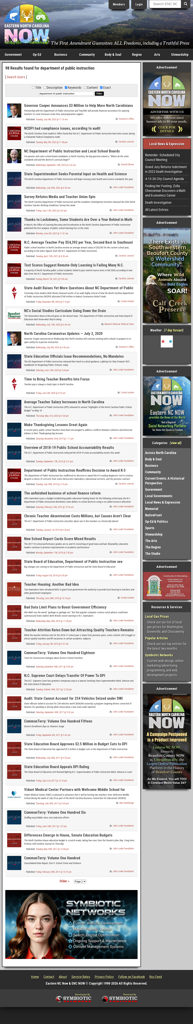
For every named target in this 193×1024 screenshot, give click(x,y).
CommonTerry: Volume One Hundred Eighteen (59, 653)
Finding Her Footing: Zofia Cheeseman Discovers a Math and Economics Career (165, 190)
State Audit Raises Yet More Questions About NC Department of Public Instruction (78, 290)
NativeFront (153, 515)
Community (87, 55)
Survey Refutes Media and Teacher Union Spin (59, 196)
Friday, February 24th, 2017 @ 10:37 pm (53, 872)
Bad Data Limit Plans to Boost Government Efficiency (65, 607)
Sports (149, 528)
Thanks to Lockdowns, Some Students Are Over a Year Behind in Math (78, 219)
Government (13, 55)
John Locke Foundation (123, 187)
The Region (153, 547)
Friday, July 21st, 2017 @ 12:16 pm (51, 780)
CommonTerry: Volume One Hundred (52, 858)
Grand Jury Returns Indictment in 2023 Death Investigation (166, 169)
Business (60, 55)
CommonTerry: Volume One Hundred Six (55, 812)
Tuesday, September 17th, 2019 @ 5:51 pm (54, 461)
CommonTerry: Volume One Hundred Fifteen (58, 721)
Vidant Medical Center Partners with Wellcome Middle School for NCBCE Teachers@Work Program (74, 791)
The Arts (151, 541)
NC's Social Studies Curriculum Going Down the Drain (65, 310)
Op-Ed (37, 55)
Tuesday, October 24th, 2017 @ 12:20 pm (54, 689)
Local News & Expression (162, 502)
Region (137, 55)
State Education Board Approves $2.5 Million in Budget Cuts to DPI (75, 744)
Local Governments (158, 496)
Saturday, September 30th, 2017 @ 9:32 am (55, 712)
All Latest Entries (156, 210)
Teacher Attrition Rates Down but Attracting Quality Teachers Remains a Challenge (79, 632)
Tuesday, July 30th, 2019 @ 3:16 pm (52, 484)
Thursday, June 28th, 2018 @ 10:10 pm (53, 598)
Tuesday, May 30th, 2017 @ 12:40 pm (52, 849)
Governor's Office (126, 119)
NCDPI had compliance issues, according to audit (62, 128)
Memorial (151, 509)
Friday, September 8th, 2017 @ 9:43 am (53, 735)
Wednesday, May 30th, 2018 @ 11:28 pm (54, 621)
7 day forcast (173, 330)
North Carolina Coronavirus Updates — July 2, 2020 (63, 333)
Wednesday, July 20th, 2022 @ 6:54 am (53, 188)
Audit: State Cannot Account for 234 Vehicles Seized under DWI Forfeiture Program (73, 700)
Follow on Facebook (131, 977)
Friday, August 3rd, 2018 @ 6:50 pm (52, 575)
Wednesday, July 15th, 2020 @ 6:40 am (53, 324)
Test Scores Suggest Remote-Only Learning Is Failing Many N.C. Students (74, 267)
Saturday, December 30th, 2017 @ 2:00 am (54, 666)
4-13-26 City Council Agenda (164, 179)
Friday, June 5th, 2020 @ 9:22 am (51, 393)
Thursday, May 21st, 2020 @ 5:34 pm (52, 416)
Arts (157, 55)
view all (176, 443)
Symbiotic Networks (159, 655)
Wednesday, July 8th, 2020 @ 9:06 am (52, 347)
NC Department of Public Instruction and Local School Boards (72, 151)
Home (35, 977)
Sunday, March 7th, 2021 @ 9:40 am (52, 279)
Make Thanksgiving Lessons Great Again (55, 424)
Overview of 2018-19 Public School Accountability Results (69, 447)
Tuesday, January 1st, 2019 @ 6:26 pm (53, 530)
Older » (64, 881)
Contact (49, 977)
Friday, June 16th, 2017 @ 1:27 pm (51, 826)
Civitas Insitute (127, 301)
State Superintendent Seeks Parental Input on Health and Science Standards (75, 176)
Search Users (16, 77)
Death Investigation (158, 202)
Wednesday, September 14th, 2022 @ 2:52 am (56, 165)
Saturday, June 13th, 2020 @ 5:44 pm (52, 370)
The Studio (152, 554)
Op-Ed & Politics (156, 521)
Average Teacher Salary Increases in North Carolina (64, 402)
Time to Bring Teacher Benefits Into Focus (57, 379)
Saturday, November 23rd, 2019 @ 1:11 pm (55, 438)
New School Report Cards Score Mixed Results (60, 538)
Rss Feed (155, 977)
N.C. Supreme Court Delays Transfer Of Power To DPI (64, 675)
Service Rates (80, 977)
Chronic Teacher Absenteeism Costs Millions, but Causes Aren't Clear (77, 516)
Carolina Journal (126, 141)
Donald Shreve (127, 164)
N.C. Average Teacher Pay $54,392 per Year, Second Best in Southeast (78, 242)
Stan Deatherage (126, 803)
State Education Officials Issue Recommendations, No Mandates (74, 356)
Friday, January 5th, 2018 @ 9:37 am (52, 644)
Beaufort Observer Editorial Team (119, 324)
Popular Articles (156, 638)
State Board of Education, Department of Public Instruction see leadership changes (73, 563)
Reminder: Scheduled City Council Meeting (162, 157)
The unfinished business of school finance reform (62, 493)
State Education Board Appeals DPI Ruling (56, 767)
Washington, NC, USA (167, 349)
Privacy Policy (104, 977)
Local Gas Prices (157, 616)
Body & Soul (113, 55)
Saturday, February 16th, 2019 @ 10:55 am (55, 507)
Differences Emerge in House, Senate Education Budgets (68, 835)
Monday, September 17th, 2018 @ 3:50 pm (54, 552)
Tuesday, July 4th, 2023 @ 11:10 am (52, 119)
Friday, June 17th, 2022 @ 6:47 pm (51, 210)
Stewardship (179, 55)
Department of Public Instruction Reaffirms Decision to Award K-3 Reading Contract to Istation (75, 472)
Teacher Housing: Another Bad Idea (51, 584)
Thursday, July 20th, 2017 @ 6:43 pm (52, 803)
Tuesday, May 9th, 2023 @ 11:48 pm (52, 142)
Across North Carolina (160, 453)
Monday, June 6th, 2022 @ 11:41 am (52, 233)
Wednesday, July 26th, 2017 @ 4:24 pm (53, 758)
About (63, 977)
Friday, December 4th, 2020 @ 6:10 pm (53, 302)
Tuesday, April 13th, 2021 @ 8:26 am (52, 256)
